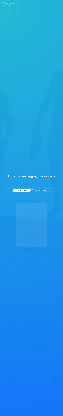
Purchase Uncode (22, 192)
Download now (41, 192)
